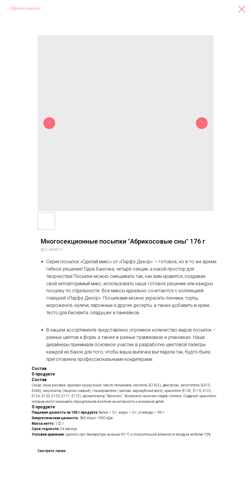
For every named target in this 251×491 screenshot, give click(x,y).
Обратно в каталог (25, 8)
